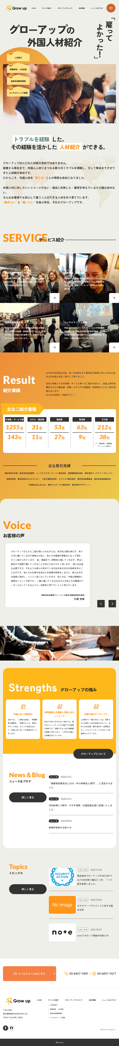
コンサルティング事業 (57, 1017)
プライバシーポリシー (108, 1029)
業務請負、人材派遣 (56, 1009)
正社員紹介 (54, 1005)
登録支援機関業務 (56, 1013)
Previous (101, 603)
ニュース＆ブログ (97, 8)
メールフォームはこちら (29, 973)
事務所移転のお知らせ (60, 827)
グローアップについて (65, 8)
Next (112, 603)
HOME (34, 8)
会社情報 (82, 8)
